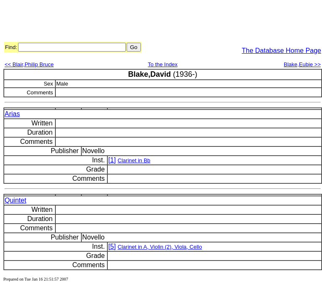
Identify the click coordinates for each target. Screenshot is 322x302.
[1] (112, 160)
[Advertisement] (156, 22)
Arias (12, 113)
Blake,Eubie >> (302, 64)
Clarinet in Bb (134, 160)
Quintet (15, 200)
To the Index (163, 64)
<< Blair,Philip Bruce (29, 64)
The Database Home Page (281, 50)
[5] (112, 246)
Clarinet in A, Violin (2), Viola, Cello (160, 247)
